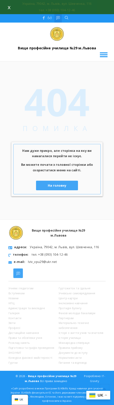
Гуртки (13, 362)
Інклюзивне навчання (73, 303)
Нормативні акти (70, 357)
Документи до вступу (73, 353)
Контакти (14, 318)
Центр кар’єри (68, 298)
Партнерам (66, 318)
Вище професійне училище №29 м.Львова (57, 48)
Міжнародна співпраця (74, 343)
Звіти (11, 323)
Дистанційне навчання (23, 333)
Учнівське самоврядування (77, 293)
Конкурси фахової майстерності (30, 357)
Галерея (14, 313)
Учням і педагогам (21, 288)
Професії (14, 328)
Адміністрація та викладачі (26, 308)
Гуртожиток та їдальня (74, 288)
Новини (13, 298)
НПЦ (11, 303)
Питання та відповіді (73, 362)
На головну (57, 185)
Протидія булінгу (70, 308)
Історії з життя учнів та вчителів (81, 333)
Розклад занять (19, 343)
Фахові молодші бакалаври (77, 313)
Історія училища (70, 338)
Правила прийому (71, 348)
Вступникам (16, 293)
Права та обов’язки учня (25, 338)
